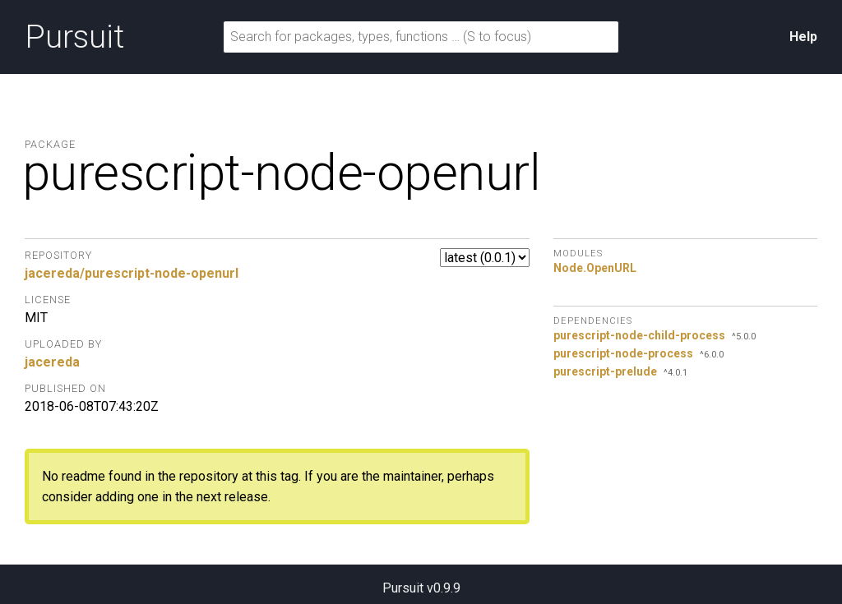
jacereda (52, 362)
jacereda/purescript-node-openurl (131, 273)
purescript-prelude (605, 371)
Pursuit (74, 37)
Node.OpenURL (594, 267)
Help (803, 36)
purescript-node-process (623, 353)
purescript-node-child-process (639, 335)
